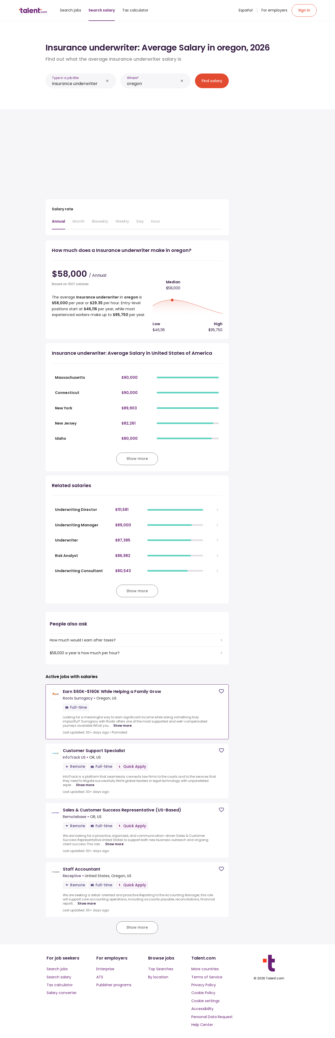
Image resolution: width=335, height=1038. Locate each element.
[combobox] (78, 83)
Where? (133, 78)
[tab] (58, 223)
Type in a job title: (65, 78)
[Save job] (221, 691)
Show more (122, 726)
